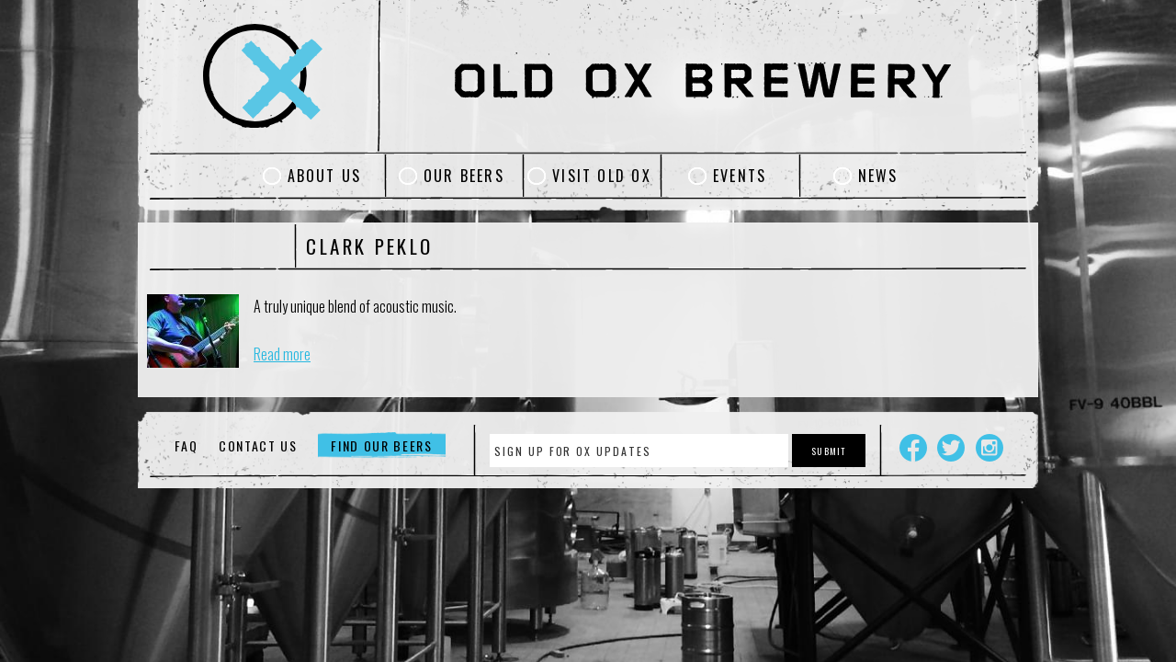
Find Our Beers (382, 445)
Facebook (913, 448)
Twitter (951, 448)
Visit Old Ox (601, 176)
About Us (325, 176)
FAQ (186, 445)
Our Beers (464, 176)
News (878, 176)
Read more (282, 354)
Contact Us (258, 445)
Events (739, 176)
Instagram (989, 448)
